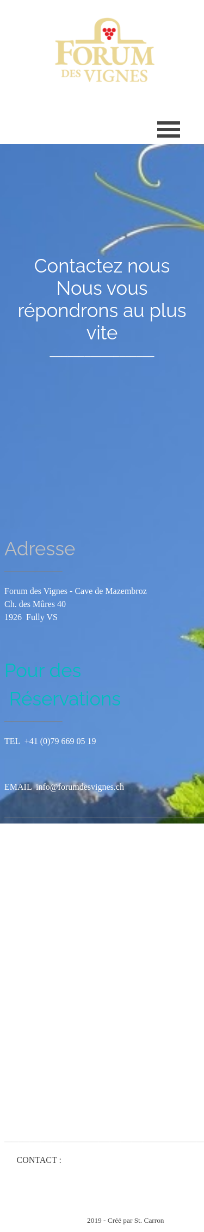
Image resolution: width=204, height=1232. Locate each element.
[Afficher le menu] (169, 129)
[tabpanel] (102, 307)
